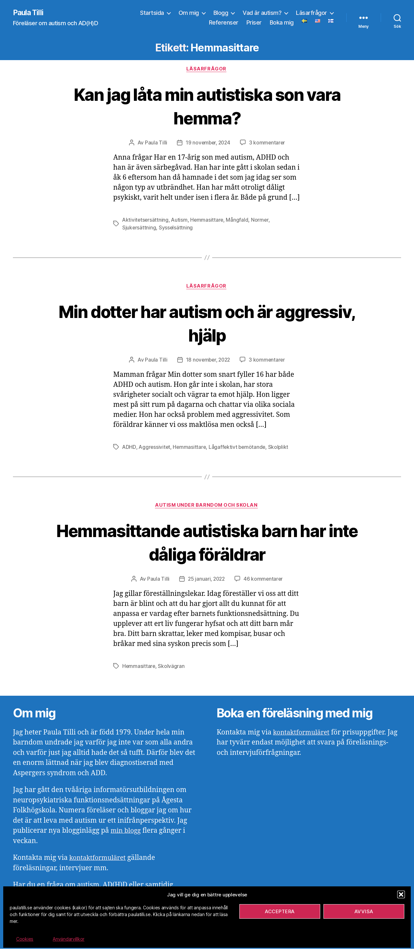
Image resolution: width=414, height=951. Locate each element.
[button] (401, 894)
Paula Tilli (29, 13)
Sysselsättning (176, 229)
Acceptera (280, 911)
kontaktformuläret (99, 860)
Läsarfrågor (311, 13)
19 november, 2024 (207, 144)
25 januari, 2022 (206, 581)
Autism (180, 221)
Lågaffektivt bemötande (239, 448)
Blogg (220, 13)
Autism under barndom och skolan (207, 507)
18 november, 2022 (207, 361)
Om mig (189, 13)
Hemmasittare (208, 221)
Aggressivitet (155, 448)
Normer (261, 221)
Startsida (152, 13)
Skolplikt (281, 448)
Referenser (223, 22)
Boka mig (282, 22)
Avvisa (363, 911)
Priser (254, 22)
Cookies (24, 939)
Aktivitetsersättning (145, 221)
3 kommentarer (268, 144)
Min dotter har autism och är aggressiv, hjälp (207, 324)
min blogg (127, 833)
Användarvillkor (68, 939)
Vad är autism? (262, 13)
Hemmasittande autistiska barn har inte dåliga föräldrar (207, 544)
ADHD (129, 448)
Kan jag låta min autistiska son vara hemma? (207, 106)
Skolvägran (171, 668)
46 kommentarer (264, 581)
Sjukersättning (139, 229)
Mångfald (239, 221)
